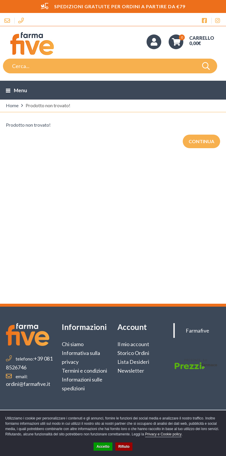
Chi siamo (73, 344)
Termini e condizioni (84, 370)
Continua (201, 141)
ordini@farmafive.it (28, 384)
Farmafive (197, 330)
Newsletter (130, 370)
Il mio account (133, 344)
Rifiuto (123, 447)
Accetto (103, 447)
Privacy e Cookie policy (163, 434)
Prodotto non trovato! (48, 105)
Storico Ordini (133, 353)
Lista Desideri (133, 361)
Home (12, 105)
